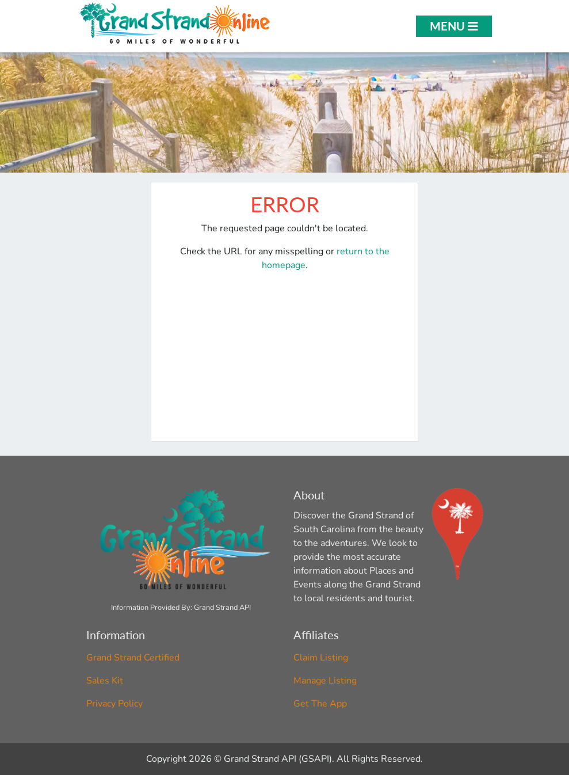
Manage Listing (325, 680)
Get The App (320, 703)
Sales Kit (104, 680)
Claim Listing (320, 657)
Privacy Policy (114, 703)
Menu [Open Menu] (454, 26)
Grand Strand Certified (133, 657)
